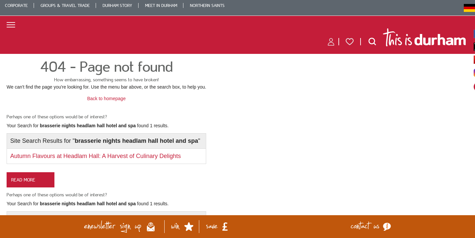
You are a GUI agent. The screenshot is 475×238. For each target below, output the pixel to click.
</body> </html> (237, 119)
